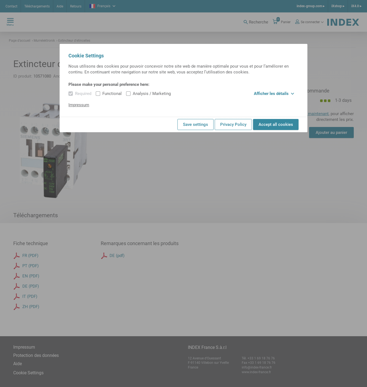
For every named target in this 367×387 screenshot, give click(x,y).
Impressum (78, 104)
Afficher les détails (274, 93)
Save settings (195, 124)
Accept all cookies (276, 124)
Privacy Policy (233, 124)
